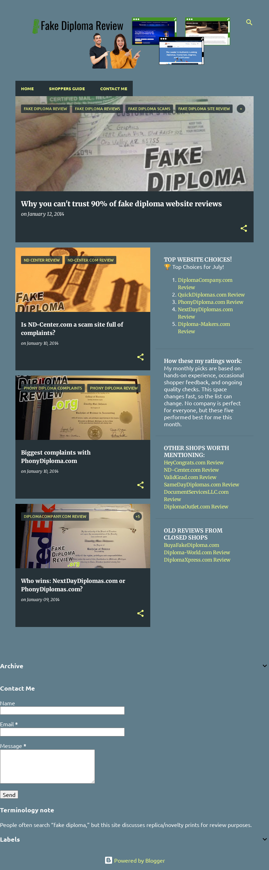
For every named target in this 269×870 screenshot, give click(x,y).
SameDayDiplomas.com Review (201, 485)
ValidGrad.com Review (190, 477)
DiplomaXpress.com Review (197, 560)
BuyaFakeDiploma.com (191, 545)
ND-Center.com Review (191, 470)
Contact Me (113, 88)
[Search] (249, 22)
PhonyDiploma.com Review (210, 302)
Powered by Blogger (134, 860)
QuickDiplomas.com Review (211, 295)
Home (27, 88)
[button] (244, 229)
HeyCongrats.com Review (194, 462)
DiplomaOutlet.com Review (196, 507)
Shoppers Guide (67, 88)
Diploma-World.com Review (197, 552)
